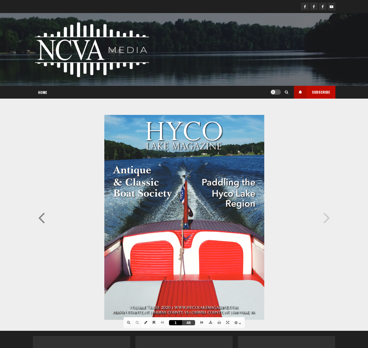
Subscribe (312, 92)
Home (42, 92)
